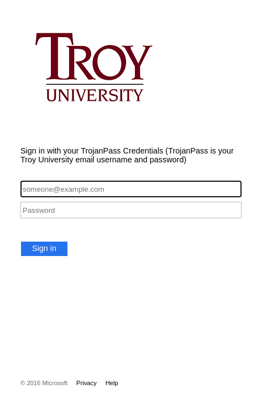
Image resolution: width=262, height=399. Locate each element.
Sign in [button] (44, 248)
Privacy (86, 383)
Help (112, 383)
